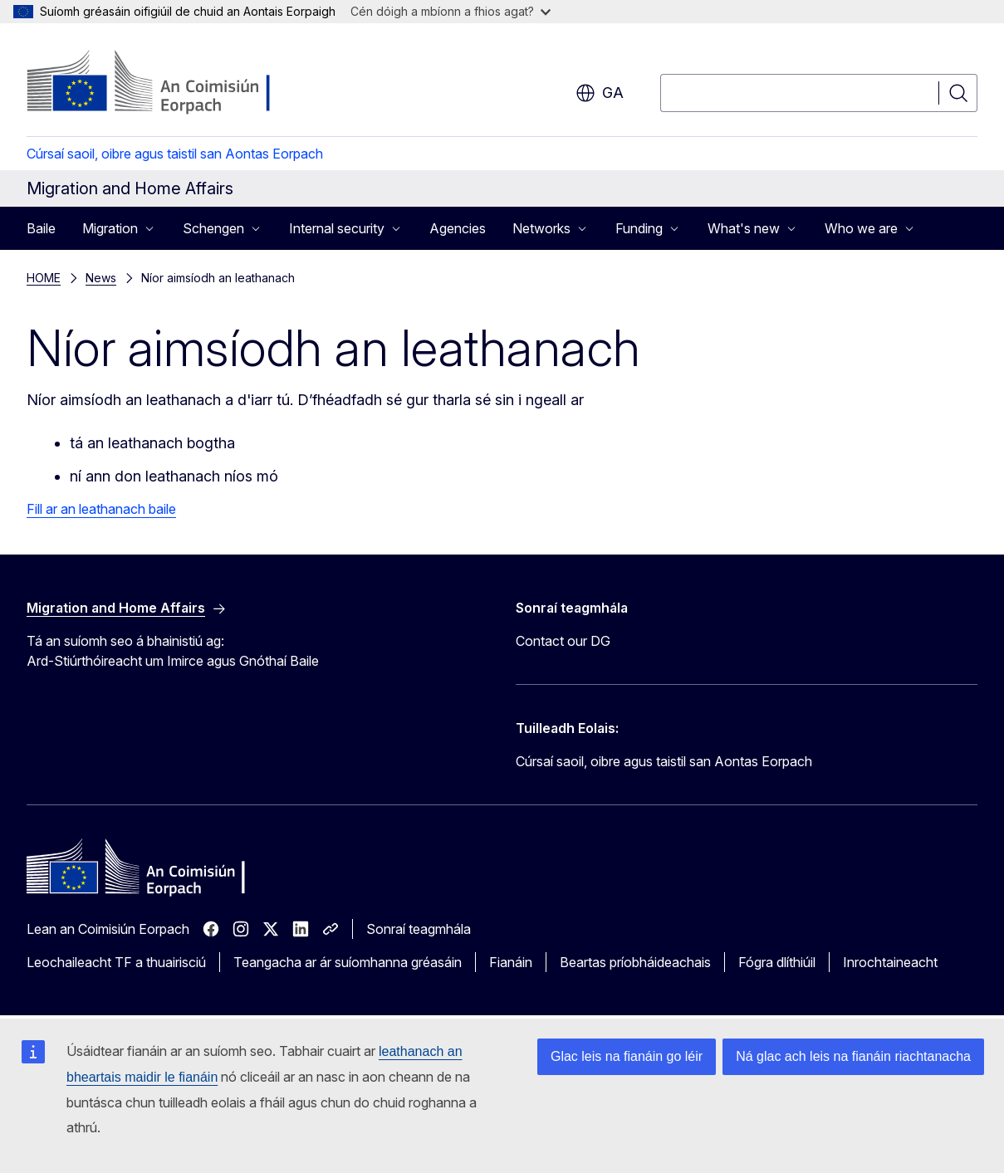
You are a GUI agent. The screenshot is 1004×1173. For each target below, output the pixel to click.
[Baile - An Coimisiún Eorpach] (161, 83)
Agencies (457, 228)
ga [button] (599, 93)
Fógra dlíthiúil (776, 962)
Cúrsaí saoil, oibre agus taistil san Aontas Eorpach (175, 153)
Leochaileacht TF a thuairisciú (116, 962)
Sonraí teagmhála (418, 929)
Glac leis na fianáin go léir (627, 1056)
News (101, 278)
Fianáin (510, 962)
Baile (41, 228)
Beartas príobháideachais (635, 962)
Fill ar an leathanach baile (101, 509)
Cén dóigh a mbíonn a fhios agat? (450, 11)
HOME (44, 278)
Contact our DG (563, 641)
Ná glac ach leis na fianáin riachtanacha (853, 1056)
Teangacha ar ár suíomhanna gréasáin (347, 962)
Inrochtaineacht (890, 962)
